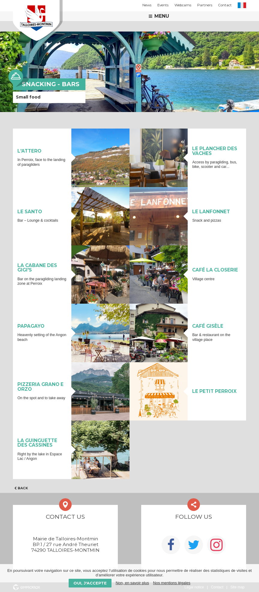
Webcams (182, 5)
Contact (225, 5)
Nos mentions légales (171, 583)
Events (162, 5)
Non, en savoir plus (132, 583)
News (146, 5)
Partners (204, 5)
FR (242, 5)
